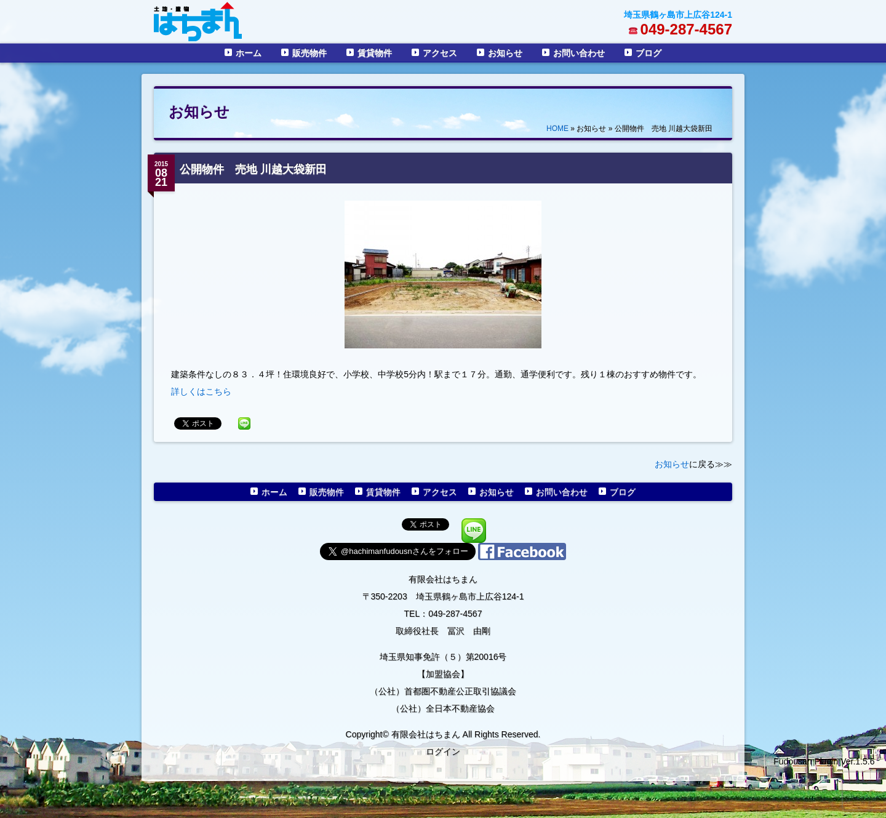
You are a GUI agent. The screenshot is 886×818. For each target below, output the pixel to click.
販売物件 (309, 53)
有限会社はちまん (443, 579)
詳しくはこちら (201, 391)
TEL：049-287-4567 (443, 614)
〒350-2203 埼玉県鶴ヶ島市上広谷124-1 (443, 596)
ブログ (648, 53)
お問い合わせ (579, 53)
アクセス (440, 53)
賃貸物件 (374, 53)
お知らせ (505, 53)
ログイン (443, 751)
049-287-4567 (686, 29)
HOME (557, 128)
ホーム (248, 53)
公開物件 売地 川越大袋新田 (253, 169)
